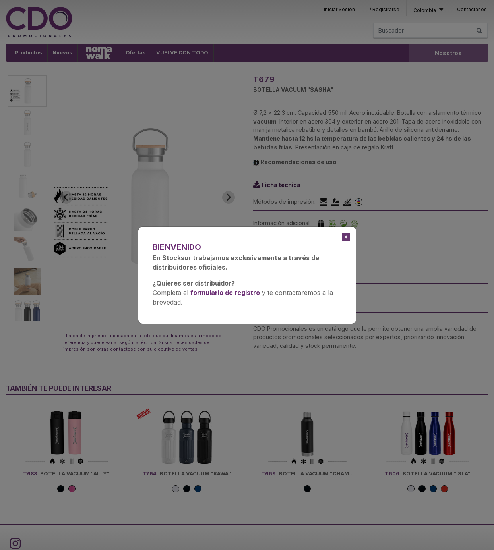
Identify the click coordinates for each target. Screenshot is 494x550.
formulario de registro (225, 293)
